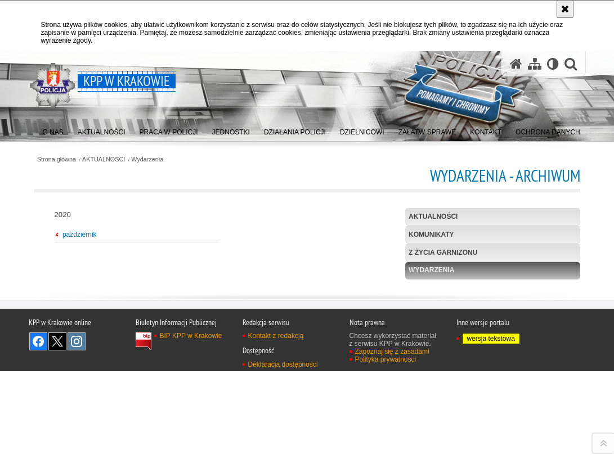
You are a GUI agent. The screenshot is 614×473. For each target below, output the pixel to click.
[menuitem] (53, 130)
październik (79, 234)
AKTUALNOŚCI (103, 159)
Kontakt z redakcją (276, 461)
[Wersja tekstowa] (553, 64)
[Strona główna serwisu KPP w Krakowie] (516, 64)
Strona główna (56, 159)
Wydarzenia (147, 159)
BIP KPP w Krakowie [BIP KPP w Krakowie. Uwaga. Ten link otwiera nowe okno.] (191, 461)
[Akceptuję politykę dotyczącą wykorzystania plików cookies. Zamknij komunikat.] (565, 9)
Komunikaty (431, 234)
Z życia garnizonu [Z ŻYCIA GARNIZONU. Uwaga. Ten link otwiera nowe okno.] (443, 252)
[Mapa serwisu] (534, 64)
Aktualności (433, 216)
